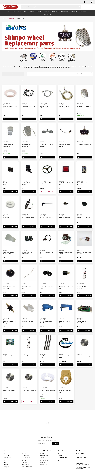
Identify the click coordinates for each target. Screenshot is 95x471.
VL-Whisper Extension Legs (46, 356)
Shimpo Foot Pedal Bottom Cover (8, 252)
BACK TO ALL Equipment (23, 61)
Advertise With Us (44, 460)
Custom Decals (7, 457)
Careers (60, 455)
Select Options (66, 364)
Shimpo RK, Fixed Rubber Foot (66, 287)
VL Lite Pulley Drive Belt (28, 356)
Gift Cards (6, 466)
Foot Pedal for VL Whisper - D (8, 145)
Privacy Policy (61, 460)
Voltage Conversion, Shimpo (64, 356)
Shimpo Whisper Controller (82, 322)
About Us (61, 451)
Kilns (24, 11)
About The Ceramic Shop (64, 453)
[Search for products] (49, 7)
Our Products (73, 11)
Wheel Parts (11, 18)
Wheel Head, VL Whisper (29, 390)
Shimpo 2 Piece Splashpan (47, 390)
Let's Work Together (46, 451)
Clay (8, 11)
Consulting (6, 455)
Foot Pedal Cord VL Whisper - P (64, 107)
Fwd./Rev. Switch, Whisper (26, 183)
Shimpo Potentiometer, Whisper (84, 252)
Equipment (31, 11)
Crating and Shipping (9, 460)
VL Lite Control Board (9, 356)
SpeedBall (61, 60)
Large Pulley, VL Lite (46, 183)
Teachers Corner (26, 457)
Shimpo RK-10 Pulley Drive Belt (83, 287)
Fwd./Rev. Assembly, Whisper (64, 145)
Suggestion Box (43, 464)
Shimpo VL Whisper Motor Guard (64, 322)
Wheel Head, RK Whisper (84, 356)
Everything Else (84, 11)
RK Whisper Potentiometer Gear (9, 218)
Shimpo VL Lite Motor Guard (46, 322)
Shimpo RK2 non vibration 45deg (10, 322)
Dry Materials (55, 11)
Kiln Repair (6, 453)
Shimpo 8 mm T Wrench (46, 217)
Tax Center (24, 462)
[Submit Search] (79, 7)
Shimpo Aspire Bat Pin (65, 217)
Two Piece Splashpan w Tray (65, 391)
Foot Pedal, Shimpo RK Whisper (46, 145)
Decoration (64, 11)
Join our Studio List (44, 459)
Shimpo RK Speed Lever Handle (28, 287)
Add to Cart (10, 119)
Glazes (13, 11)
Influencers (42, 462)
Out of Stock (47, 191)
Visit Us (78, 451)
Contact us (24, 453)
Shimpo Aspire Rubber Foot (83, 218)
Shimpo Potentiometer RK (46, 252)
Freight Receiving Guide (27, 466)
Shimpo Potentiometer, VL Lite (65, 252)
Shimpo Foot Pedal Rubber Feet (27, 252)
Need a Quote (25, 464)
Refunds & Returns (62, 457)
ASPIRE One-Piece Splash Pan (10, 107)
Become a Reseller (44, 455)
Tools (19, 11)
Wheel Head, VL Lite (9, 390)
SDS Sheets (24, 459)
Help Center (25, 451)
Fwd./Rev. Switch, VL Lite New (10, 183)
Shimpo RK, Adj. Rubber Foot (46, 287)
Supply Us (42, 453)
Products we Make (62, 459)
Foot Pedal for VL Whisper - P (27, 145)
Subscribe (55, 443)
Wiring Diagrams (26, 460)
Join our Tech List (44, 457)
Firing (5, 462)
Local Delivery (7, 467)
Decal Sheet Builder (8, 459)
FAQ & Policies (25, 455)
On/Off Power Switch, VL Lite (66, 183)
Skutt (52, 60)
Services (6, 451)
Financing (6, 464)
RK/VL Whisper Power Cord (28, 218)
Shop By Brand (47, 14)
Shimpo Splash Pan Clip (28, 321)
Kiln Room (46, 11)
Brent (33, 60)
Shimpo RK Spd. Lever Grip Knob (9, 287)
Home (3, 18)
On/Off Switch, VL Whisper (82, 183)
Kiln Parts (38, 11)
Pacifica (43, 60)
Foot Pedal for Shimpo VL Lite (84, 107)
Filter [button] (13, 74)
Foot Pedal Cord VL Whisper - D (45, 107)
